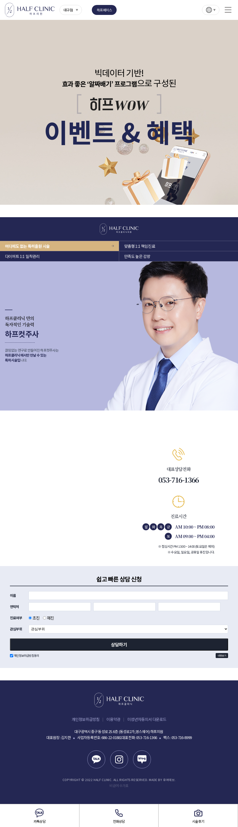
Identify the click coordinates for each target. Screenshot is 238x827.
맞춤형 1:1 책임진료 (139, 246)
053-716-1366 (178, 479)
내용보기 (222, 655)
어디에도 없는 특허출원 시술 (27, 246)
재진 (48, 618)
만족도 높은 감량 (137, 256)
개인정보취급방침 (86, 719)
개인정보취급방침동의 (119, 655)
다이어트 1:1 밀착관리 (22, 256)
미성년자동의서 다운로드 (146, 719)
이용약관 (113, 719)
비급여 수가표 (118, 785)
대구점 (68, 9)
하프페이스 (104, 9)
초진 (34, 618)
